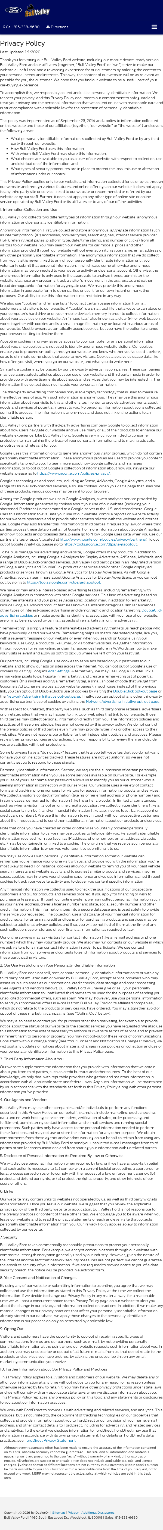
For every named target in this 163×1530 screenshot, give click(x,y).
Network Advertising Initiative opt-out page (43, 696)
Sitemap (58, 1512)
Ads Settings (59, 671)
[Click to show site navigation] (154, 27)
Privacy (73, 1512)
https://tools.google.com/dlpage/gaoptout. (64, 582)
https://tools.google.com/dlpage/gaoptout (100, 544)
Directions (57, 27)
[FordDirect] (18, 1506)
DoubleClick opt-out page (135, 691)
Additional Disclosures (98, 1512)
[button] (21, 27)
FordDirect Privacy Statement (50, 1440)
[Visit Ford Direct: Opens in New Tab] (142, 1517)
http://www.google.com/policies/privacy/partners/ (103, 539)
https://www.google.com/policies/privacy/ (73, 473)
